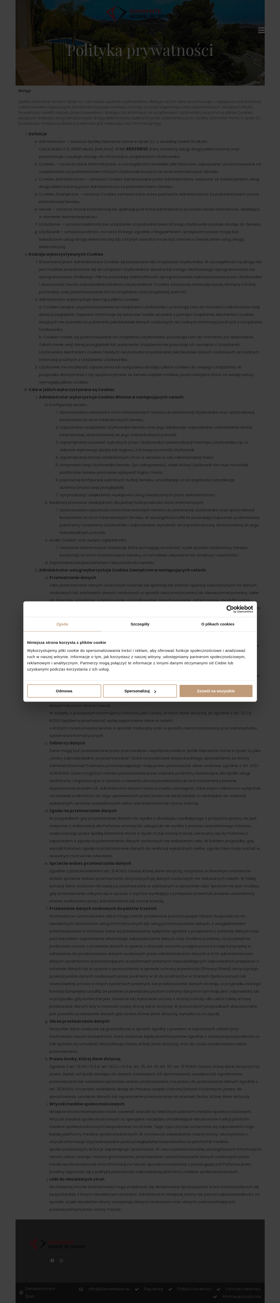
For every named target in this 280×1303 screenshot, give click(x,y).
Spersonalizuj (140, 691)
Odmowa (64, 691)
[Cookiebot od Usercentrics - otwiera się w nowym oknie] (230, 609)
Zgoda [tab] (62, 624)
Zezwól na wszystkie (216, 691)
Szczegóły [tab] (140, 624)
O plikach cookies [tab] (218, 624)
